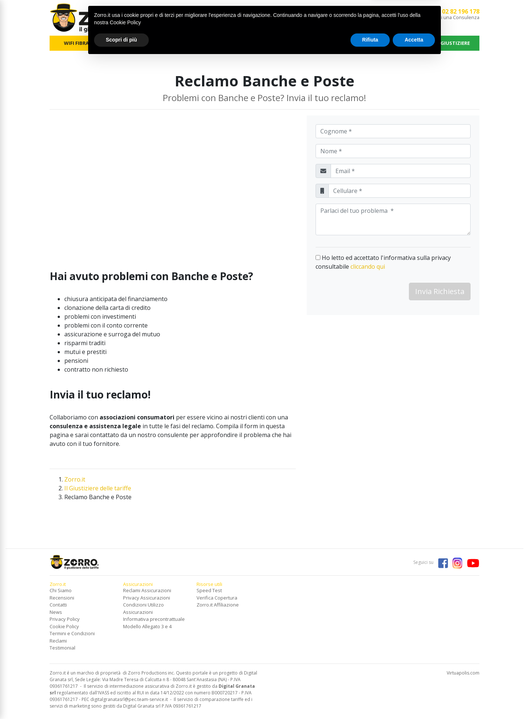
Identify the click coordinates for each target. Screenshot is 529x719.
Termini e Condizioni (72, 633)
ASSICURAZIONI (345, 43)
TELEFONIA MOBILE (184, 43)
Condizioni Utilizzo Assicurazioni (143, 608)
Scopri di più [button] (121, 699)
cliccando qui (367, 266)
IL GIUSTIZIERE (452, 43)
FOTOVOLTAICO (237, 43)
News (56, 612)
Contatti (58, 604)
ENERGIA (130, 43)
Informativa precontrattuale (154, 619)
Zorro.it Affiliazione (218, 604)
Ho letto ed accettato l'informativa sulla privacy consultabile (383, 262)
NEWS (399, 43)
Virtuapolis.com (463, 673)
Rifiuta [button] (370, 699)
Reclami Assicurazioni (147, 590)
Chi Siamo (61, 590)
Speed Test (209, 590)
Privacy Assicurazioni (146, 597)
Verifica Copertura (217, 597)
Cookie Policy (64, 626)
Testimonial (62, 647)
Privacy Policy (65, 619)
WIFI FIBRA (76, 43)
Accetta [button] (413, 699)
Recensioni (62, 597)
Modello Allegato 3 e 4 (147, 626)
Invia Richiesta (439, 291)
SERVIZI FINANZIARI (291, 43)
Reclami (58, 640)
